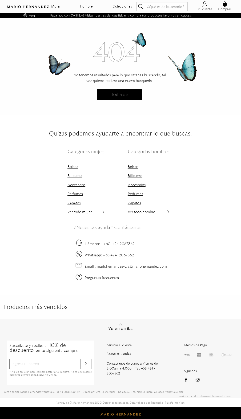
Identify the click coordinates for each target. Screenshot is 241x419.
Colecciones (122, 6)
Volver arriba (120, 326)
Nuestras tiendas (119, 353)
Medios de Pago (195, 345)
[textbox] (162, 6)
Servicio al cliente (119, 345)
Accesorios (76, 184)
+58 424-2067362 (109, 255)
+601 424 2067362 (110, 243)
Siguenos (190, 371)
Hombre (86, 6)
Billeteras (75, 175)
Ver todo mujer (80, 212)
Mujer (55, 6)
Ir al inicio (120, 94)
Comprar (224, 6)
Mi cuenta (204, 6)
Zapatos (74, 203)
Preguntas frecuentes (102, 277)
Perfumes (75, 193)
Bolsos (73, 166)
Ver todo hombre (141, 212)
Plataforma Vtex (175, 402)
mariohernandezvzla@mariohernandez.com (126, 266)
